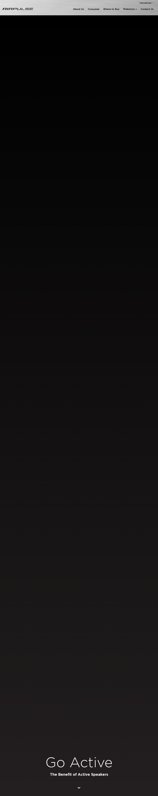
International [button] (145, 3)
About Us (78, 9)
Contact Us (147, 9)
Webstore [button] (130, 9)
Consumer (94, 9)
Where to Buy (111, 9)
